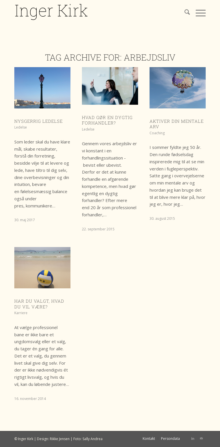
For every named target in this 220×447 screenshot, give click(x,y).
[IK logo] (51, 13)
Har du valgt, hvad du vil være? (39, 304)
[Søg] (184, 13)
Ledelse (20, 127)
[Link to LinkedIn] (192, 438)
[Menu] (198, 13)
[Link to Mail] (201, 438)
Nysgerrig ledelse (38, 121)
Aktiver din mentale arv (177, 124)
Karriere (21, 312)
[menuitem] (184, 13)
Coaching (157, 133)
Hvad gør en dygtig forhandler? (107, 120)
